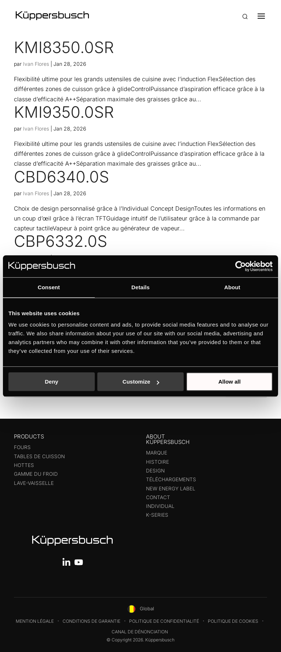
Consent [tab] (49, 287)
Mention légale (35, 621)
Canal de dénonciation (140, 631)
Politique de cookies (233, 621)
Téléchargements (171, 479)
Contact (158, 497)
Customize (141, 381)
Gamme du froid (36, 474)
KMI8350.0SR (64, 47)
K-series (157, 515)
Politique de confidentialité (164, 621)
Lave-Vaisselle (34, 483)
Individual (160, 506)
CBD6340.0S (61, 176)
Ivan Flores (36, 64)
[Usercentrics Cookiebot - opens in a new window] (241, 266)
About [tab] (232, 287)
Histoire (157, 462)
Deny (51, 381)
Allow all (229, 381)
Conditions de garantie (91, 621)
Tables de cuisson (39, 456)
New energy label (170, 488)
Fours (22, 447)
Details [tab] (140, 287)
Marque (156, 453)
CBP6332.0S (60, 240)
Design (155, 471)
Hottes (24, 465)
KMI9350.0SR (64, 111)
